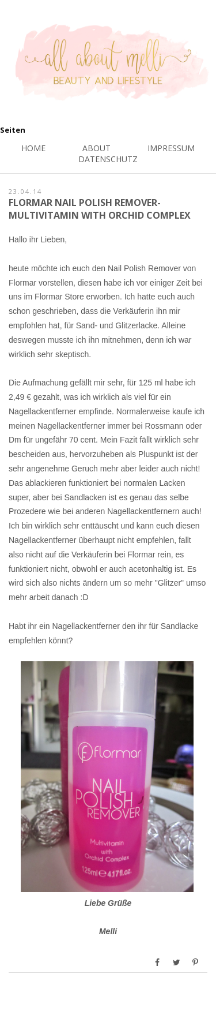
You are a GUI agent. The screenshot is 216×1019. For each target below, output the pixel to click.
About (96, 148)
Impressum (171, 148)
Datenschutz (108, 158)
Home (33, 148)
